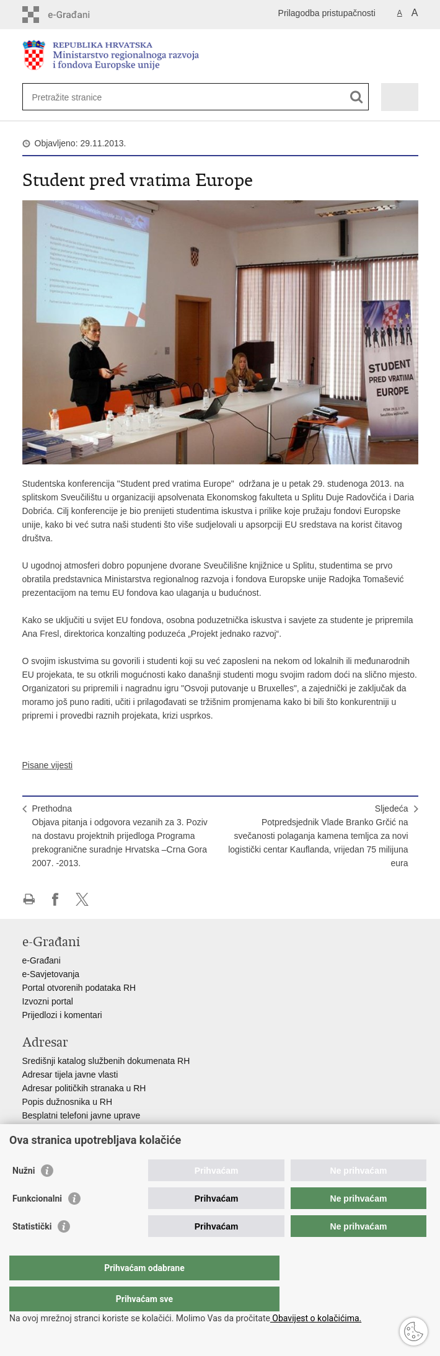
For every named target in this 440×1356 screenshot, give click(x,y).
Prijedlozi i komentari (62, 1015)
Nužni (23, 1195)
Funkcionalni (37, 1223)
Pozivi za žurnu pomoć (66, 1129)
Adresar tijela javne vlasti (70, 1074)
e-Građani (41, 960)
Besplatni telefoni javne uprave (81, 1115)
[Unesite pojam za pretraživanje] (77, 97)
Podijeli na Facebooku (55, 899)
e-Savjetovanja (51, 974)
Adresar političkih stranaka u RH (84, 1088)
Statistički (31, 1251)
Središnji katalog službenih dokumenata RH (106, 1061)
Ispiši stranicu (28, 899)
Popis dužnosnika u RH (67, 1102)
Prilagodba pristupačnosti (327, 13)
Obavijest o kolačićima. (315, 1318)
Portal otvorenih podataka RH (79, 988)
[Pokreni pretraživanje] (356, 97)
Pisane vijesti (47, 765)
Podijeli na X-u (82, 899)
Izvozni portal (47, 1001)
